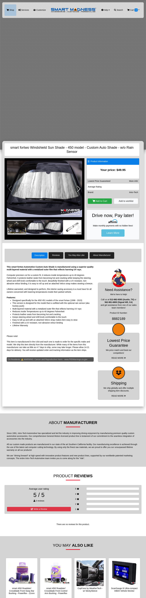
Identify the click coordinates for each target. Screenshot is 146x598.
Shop (10, 10)
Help (105, 10)
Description (39, 255)
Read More (118, 358)
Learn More (113, 233)
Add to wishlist (126, 201)
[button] (79, 189)
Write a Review (39, 509)
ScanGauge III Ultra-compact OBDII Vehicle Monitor (124, 589)
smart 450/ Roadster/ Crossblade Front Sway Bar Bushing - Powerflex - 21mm (22, 590)
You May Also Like (77, 255)
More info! (133, 181)
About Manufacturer (102, 255)
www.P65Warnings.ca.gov (75, 359)
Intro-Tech (133, 192)
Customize (39, 10)
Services (23, 10)
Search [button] (118, 10)
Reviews (57, 255)
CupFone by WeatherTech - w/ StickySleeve (90, 589)
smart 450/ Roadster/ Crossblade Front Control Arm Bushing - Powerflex (55, 590)
